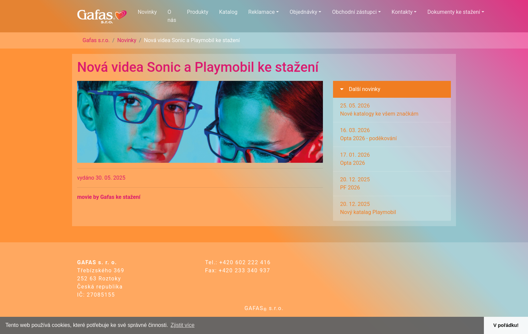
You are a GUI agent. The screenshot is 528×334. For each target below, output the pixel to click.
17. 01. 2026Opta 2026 (355, 159)
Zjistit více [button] (183, 325)
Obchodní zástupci (354, 12)
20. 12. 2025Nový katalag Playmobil (368, 208)
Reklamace (261, 12)
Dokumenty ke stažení (453, 12)
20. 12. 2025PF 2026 (355, 183)
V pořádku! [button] (506, 325)
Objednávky (303, 12)
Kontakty (402, 12)
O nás (172, 16)
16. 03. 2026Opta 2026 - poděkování (368, 134)
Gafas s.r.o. (96, 40)
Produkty (197, 12)
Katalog (228, 12)
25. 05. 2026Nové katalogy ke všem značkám (379, 109)
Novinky (147, 12)
